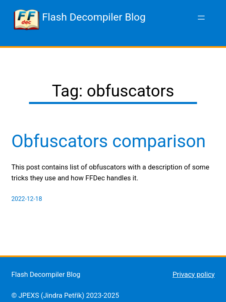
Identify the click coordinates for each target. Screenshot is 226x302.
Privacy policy (194, 275)
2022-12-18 (26, 199)
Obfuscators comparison (108, 141)
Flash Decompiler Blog (94, 17)
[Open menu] (201, 18)
